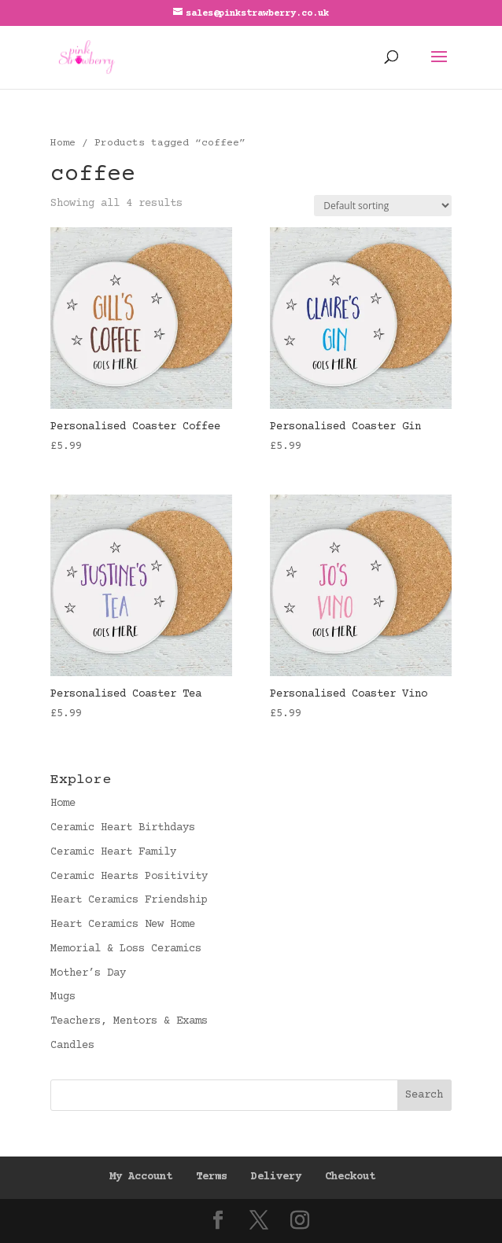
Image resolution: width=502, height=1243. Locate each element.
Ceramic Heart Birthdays (122, 828)
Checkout (350, 1177)
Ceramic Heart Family (113, 852)
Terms (211, 1177)
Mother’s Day (88, 973)
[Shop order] (383, 205)
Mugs (63, 997)
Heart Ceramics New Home (122, 924)
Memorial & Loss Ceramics (125, 949)
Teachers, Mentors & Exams (129, 1021)
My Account (140, 1177)
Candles (72, 1045)
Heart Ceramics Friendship (129, 900)
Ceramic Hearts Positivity (129, 876)
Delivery (276, 1177)
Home (63, 143)
